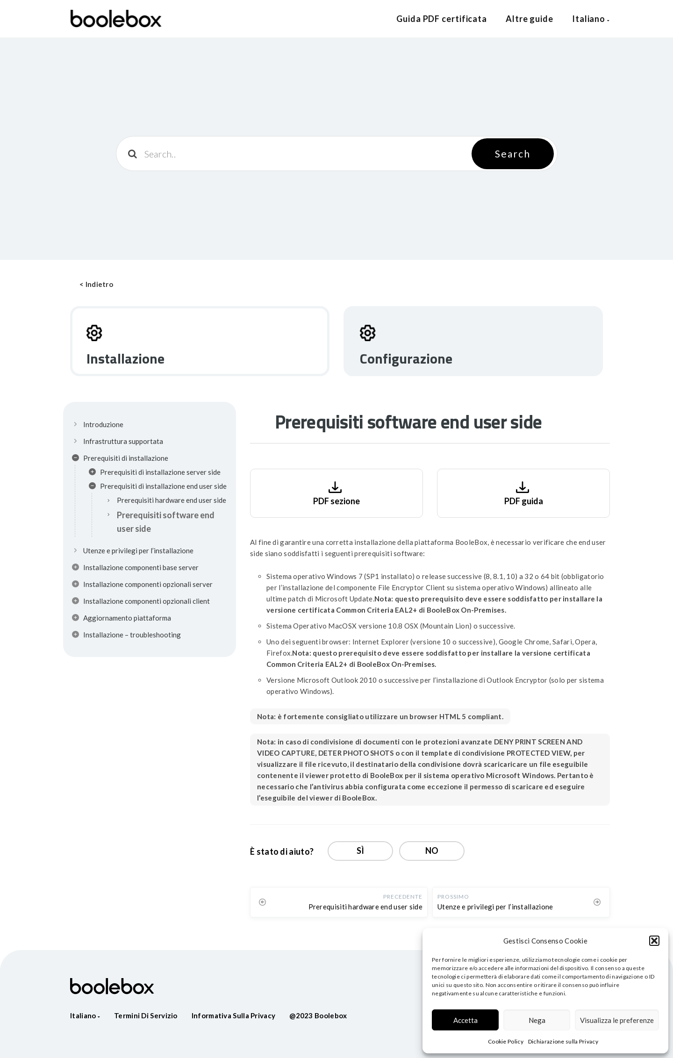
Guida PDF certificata (441, 19)
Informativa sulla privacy (234, 1015)
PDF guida (523, 492)
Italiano (591, 19)
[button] (654, 940)
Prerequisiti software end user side (166, 522)
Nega (537, 1020)
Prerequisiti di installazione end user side (158, 487)
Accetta (465, 1020)
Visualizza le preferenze (617, 1020)
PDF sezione (336, 492)
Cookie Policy (505, 1041)
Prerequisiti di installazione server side (155, 473)
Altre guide (529, 19)
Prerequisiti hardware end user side (171, 500)
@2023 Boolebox (318, 1015)
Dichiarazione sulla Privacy (563, 1041)
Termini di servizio (146, 1015)
